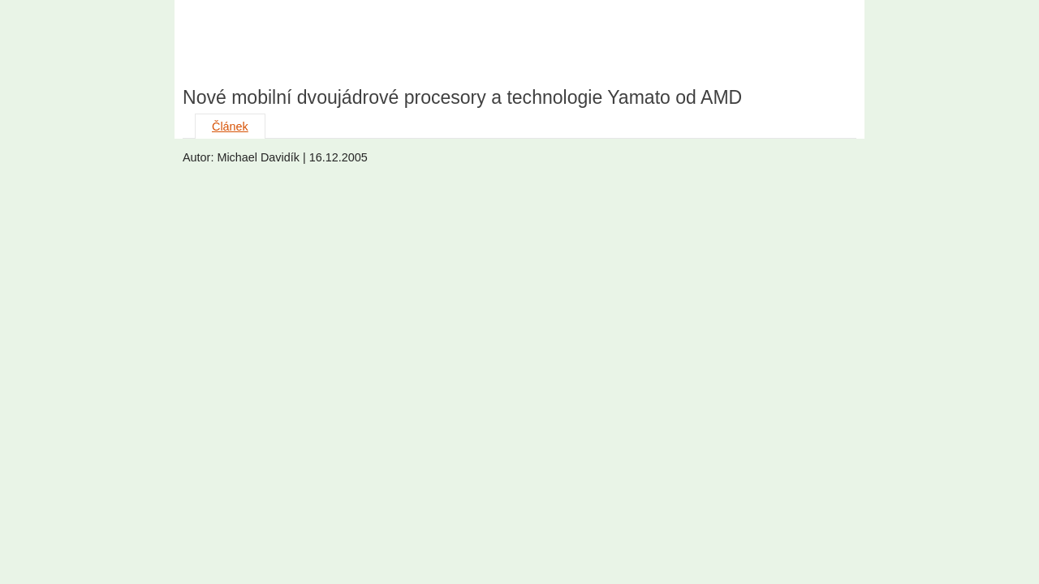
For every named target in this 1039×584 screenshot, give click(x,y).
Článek (230, 126)
